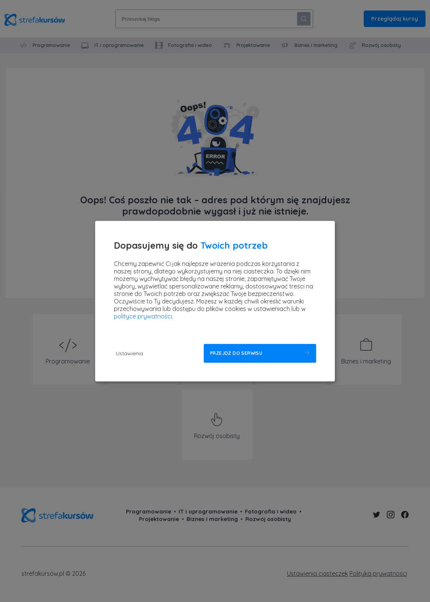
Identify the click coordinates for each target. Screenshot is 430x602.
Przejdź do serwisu (236, 353)
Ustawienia (129, 353)
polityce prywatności (143, 316)
